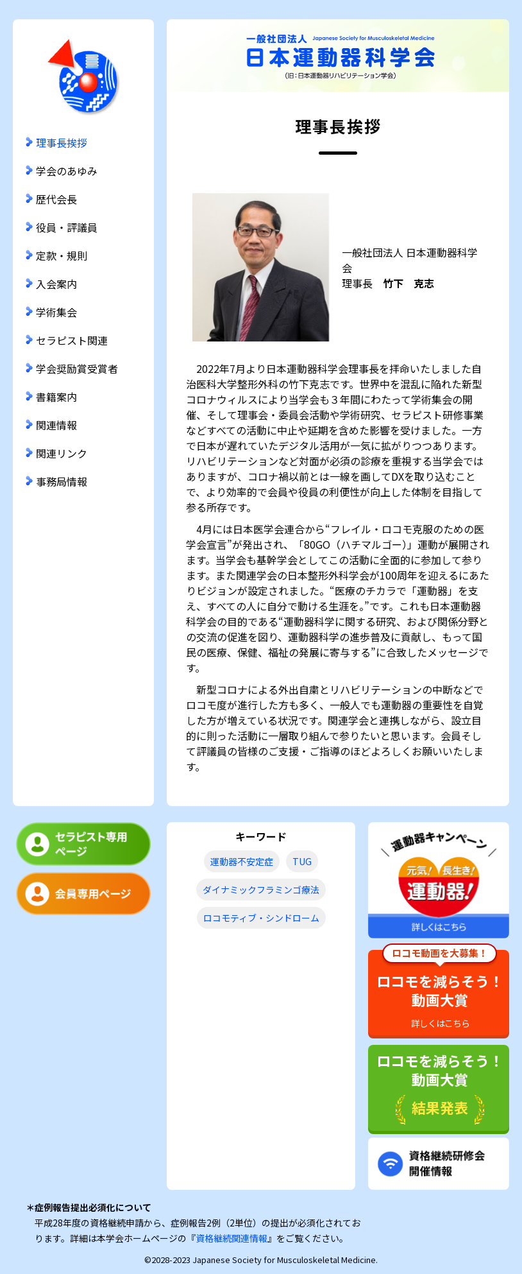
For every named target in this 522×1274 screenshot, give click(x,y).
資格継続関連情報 (231, 1238)
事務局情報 (61, 481)
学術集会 (56, 312)
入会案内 (56, 283)
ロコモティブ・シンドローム (261, 917)
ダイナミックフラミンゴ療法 (261, 889)
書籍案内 (56, 396)
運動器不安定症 (241, 861)
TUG (302, 861)
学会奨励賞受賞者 (77, 368)
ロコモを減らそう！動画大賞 (439, 989)
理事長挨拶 (61, 142)
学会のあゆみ (66, 170)
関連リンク (61, 453)
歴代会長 (56, 199)
